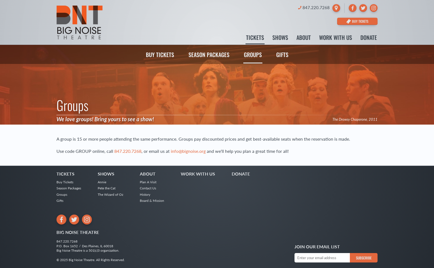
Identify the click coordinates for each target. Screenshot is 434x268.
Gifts (282, 54)
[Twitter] (363, 8)
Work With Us (335, 38)
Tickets (255, 38)
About (303, 38)
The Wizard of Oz (110, 194)
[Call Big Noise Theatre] (314, 8)
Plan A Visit (148, 182)
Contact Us (148, 188)
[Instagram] (374, 8)
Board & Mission (152, 201)
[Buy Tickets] (357, 21)
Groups (253, 54)
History (145, 194)
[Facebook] (352, 8)
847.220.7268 (127, 151)
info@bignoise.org (188, 151)
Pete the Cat (106, 188)
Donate (368, 38)
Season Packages (208, 54)
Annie (102, 182)
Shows (280, 38)
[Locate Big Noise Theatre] (336, 8)
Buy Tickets (160, 54)
